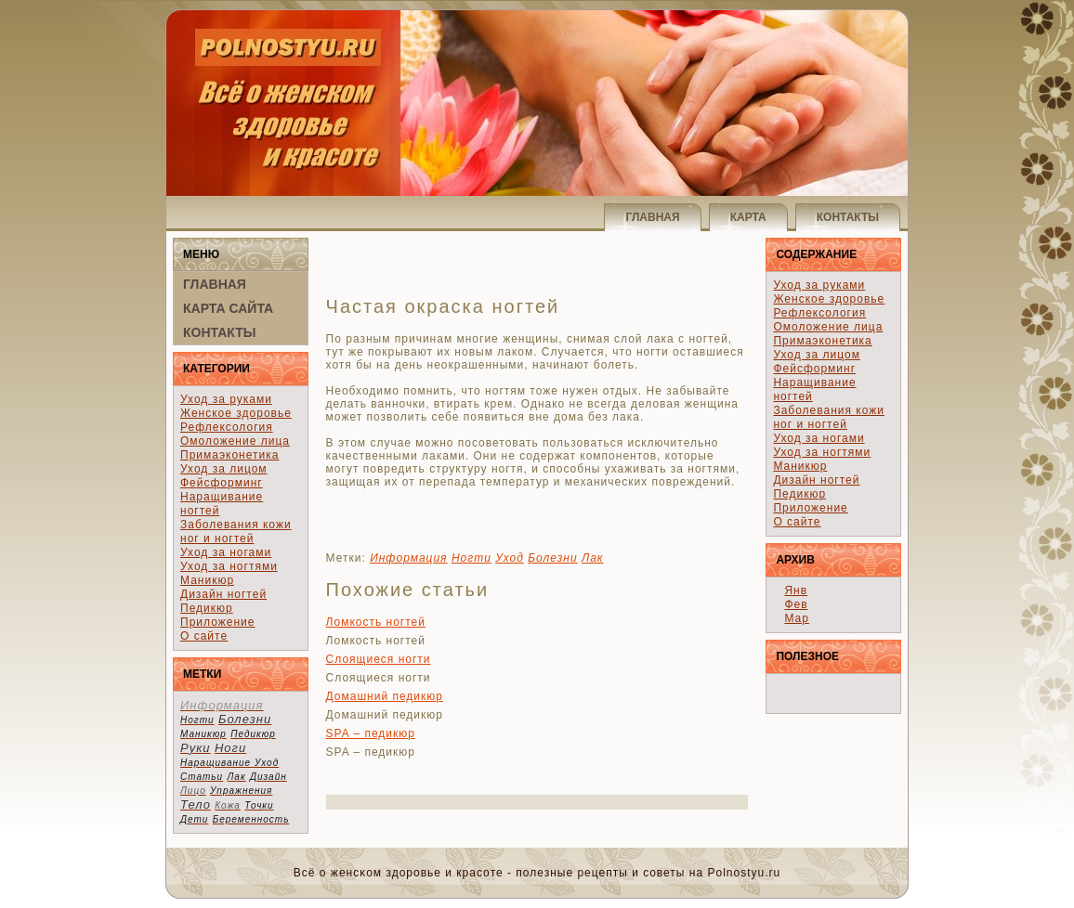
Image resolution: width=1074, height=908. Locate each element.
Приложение (217, 622)
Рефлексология (226, 427)
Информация (408, 557)
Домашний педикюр (384, 696)
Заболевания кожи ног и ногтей (236, 531)
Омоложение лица (235, 441)
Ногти (471, 557)
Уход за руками (226, 399)
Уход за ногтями (229, 566)
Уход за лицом (224, 468)
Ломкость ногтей (376, 622)
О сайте (204, 635)
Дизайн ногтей (223, 594)
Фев (795, 604)
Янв (795, 590)
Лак (593, 557)
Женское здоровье (236, 413)
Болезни (552, 557)
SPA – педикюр (370, 733)
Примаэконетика (229, 454)
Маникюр (207, 580)
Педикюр (206, 608)
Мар (796, 618)
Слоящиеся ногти (378, 659)
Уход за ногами (225, 552)
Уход (509, 557)
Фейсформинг (221, 482)
